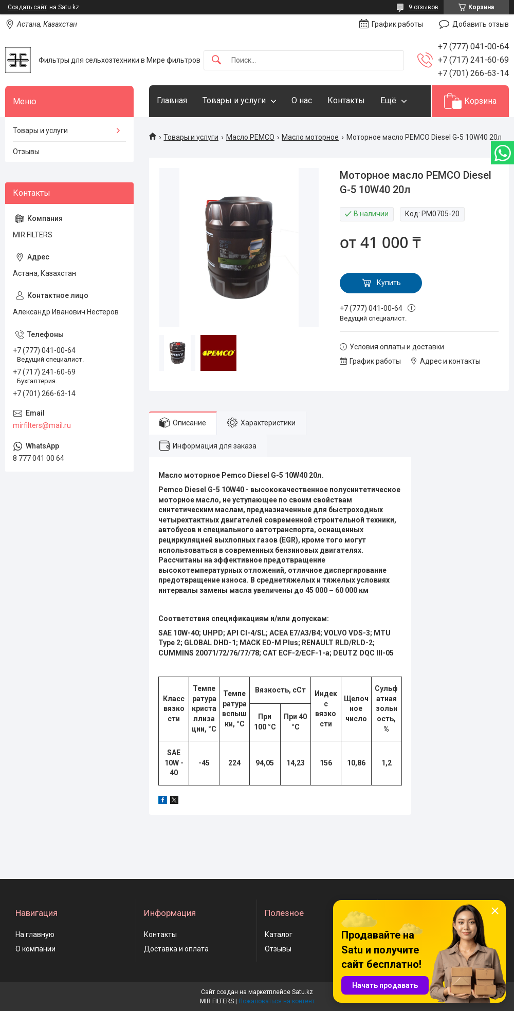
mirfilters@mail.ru (42, 425)
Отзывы (26, 151)
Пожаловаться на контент (276, 1001)
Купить (389, 282)
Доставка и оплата (176, 949)
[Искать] (216, 60)
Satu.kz (302, 992)
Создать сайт (27, 7)
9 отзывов (423, 7)
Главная (172, 100)
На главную (34, 934)
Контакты (346, 100)
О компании (35, 949)
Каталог (278, 934)
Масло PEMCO (250, 137)
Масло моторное (310, 137)
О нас (301, 100)
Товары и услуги (234, 100)
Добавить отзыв (480, 24)
